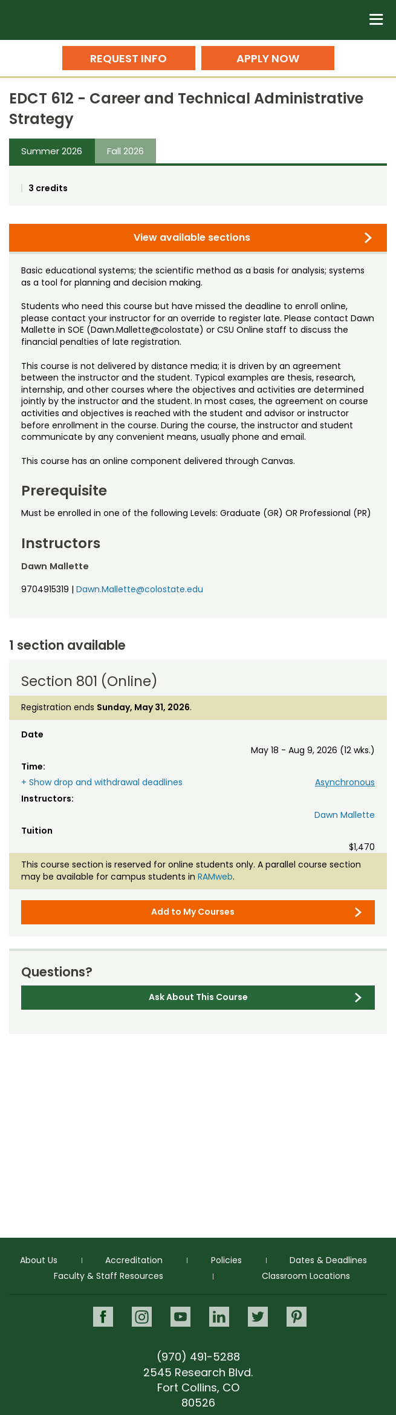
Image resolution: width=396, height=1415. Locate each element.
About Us (38, 1260)
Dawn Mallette (344, 815)
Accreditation (134, 1260)
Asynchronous (345, 782)
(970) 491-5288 (198, 1356)
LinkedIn (219, 1317)
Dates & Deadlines (328, 1260)
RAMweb (215, 877)
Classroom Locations (306, 1276)
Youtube (180, 1317)
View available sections (192, 237)
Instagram (142, 1317)
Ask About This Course (198, 997)
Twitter (258, 1317)
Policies (226, 1260)
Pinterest (297, 1317)
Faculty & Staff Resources (108, 1276)
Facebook (103, 1317)
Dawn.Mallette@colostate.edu (139, 589)
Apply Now (267, 58)
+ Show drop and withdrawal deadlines (102, 782)
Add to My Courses (193, 912)
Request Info (128, 58)
